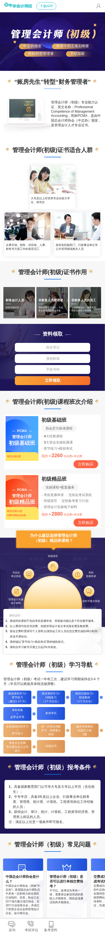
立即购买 (86, 464)
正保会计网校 (20, 20)
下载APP (46, 6)
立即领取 (52, 380)
